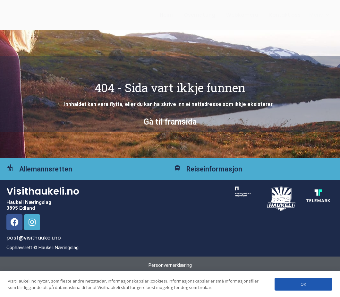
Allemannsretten (55, 179)
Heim (166, 17)
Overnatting (199, 17)
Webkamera (242, 17)
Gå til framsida (170, 126)
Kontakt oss (285, 17)
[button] (320, 17)
